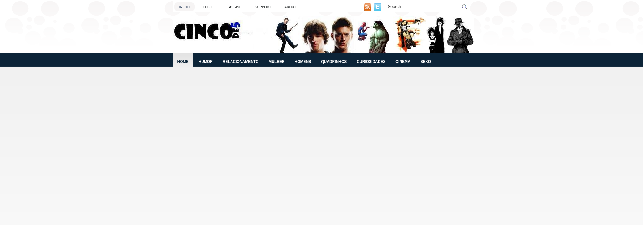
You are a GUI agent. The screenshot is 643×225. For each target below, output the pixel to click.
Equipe (209, 7)
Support (263, 7)
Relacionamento (240, 61)
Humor (206, 61)
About (290, 7)
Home (183, 61)
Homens (303, 61)
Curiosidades (371, 61)
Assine (235, 7)
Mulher (276, 61)
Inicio (184, 7)
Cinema (402, 61)
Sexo (426, 61)
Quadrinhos (334, 61)
